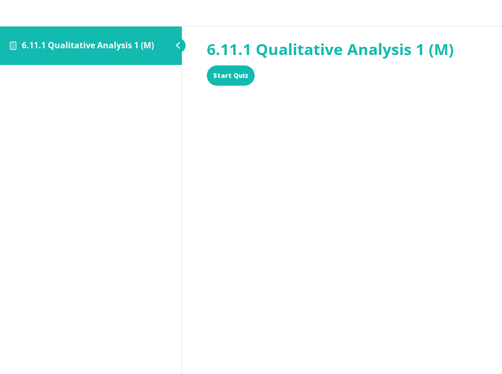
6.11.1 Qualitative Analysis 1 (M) (88, 45)
